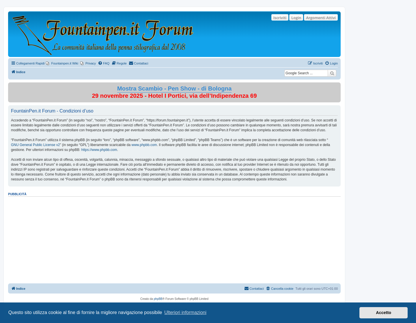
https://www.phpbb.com (99, 150)
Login (296, 17)
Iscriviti (279, 17)
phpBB (158, 298)
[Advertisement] (174, 238)
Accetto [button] (383, 312)
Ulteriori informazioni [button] (185, 312)
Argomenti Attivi (321, 17)
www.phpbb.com (144, 145)
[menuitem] (62, 63)
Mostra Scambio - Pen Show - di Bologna (174, 88)
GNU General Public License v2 (35, 145)
